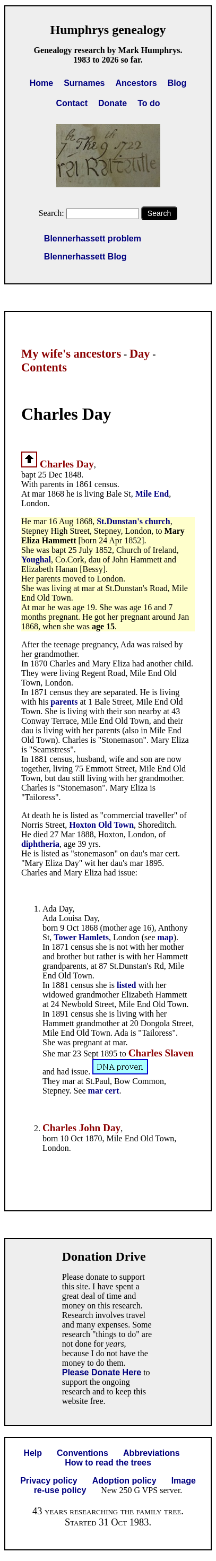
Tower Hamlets (81, 937)
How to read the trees (108, 1462)
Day (139, 353)
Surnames (84, 83)
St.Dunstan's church (133, 521)
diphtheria (40, 843)
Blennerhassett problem (92, 238)
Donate (112, 103)
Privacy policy (48, 1480)
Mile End (152, 493)
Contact (72, 103)
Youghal (36, 559)
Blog (177, 83)
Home (41, 83)
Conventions (82, 1453)
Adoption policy (124, 1480)
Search (159, 213)
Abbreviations (151, 1453)
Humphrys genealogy (108, 30)
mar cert (103, 1090)
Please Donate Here (101, 1372)
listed (127, 985)
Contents (44, 367)
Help (32, 1453)
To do (148, 103)
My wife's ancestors (71, 353)
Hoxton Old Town (101, 824)
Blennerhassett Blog (85, 256)
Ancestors (136, 83)
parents (65, 701)
